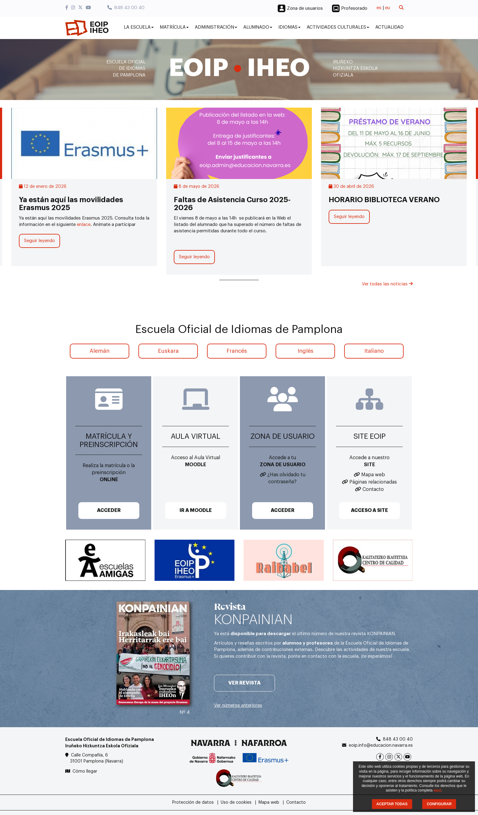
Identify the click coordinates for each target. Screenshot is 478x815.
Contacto (373, 489)
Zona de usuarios (305, 8)
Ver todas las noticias (387, 284)
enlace (84, 224)
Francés (237, 351)
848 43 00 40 (125, 7)
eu (387, 7)
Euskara (168, 351)
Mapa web (373, 474)
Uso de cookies (236, 802)
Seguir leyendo (39, 240)
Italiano (374, 351)
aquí (437, 790)
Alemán (99, 351)
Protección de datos (193, 802)
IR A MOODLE (196, 510)
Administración (216, 27)
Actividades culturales (338, 27)
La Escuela (139, 27)
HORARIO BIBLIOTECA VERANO (384, 199)
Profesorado (354, 8)
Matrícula (174, 27)
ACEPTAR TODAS (392, 804)
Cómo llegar (85, 771)
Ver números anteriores (238, 705)
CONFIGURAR (439, 804)
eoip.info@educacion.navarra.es (381, 745)
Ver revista (244, 683)
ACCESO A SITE (369, 510)
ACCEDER (109, 510)
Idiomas (289, 27)
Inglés (305, 351)
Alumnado (257, 27)
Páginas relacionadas (373, 482)
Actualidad (389, 27)
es (378, 7)
